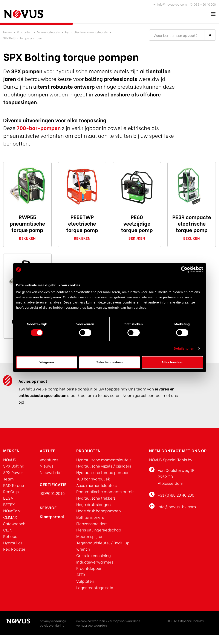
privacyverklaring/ (53, 620)
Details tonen (184, 348)
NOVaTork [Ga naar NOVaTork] (12, 510)
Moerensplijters (90, 536)
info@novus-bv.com (172, 4)
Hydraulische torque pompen (103, 472)
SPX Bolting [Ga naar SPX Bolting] (13, 466)
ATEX (81, 574)
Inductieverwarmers (94, 562)
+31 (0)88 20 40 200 (176, 495)
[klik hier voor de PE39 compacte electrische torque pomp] (192, 186)
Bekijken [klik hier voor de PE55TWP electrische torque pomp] (82, 237)
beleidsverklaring (52, 625)
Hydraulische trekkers (96, 498)
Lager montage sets (94, 587)
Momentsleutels (48, 32)
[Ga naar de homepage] (23, 14)
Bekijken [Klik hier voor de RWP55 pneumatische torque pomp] (27, 237)
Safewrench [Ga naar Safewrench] (14, 523)
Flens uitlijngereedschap (98, 530)
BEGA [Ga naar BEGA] (8, 498)
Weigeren (46, 362)
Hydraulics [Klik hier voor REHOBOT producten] (12, 542)
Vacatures (49, 459)
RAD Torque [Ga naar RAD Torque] (13, 485)
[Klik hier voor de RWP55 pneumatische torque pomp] (27, 186)
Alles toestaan (172, 362)
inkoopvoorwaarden (90, 620)
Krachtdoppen (89, 568)
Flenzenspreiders (91, 523)
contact (155, 395)
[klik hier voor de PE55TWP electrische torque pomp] (82, 186)
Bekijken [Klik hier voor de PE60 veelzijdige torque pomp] (137, 237)
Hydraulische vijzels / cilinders (103, 466)
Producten (24, 32)
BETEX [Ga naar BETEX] (9, 504)
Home (7, 32)
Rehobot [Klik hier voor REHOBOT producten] (11, 536)
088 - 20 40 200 (205, 4)
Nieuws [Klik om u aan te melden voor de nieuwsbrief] (46, 466)
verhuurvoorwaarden (91, 625)
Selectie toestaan (109, 362)
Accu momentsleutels (96, 485)
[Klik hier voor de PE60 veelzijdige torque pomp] (137, 186)
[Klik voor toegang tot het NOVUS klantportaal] (52, 516)
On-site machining (93, 555)
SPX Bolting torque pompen (22, 38)
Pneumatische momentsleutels (105, 491)
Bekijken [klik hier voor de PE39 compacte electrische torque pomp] (191, 237)
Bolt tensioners (90, 517)
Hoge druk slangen (93, 504)
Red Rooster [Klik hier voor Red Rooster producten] (14, 549)
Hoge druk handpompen (98, 510)
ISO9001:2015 (52, 493)
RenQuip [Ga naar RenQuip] (11, 491)
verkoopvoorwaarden (123, 620)
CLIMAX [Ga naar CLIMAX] (10, 517)
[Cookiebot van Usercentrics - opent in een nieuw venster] (184, 269)
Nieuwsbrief (51, 472)
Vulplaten (85, 581)
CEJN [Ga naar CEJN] (7, 530)
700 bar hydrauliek (93, 479)
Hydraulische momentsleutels (86, 32)
